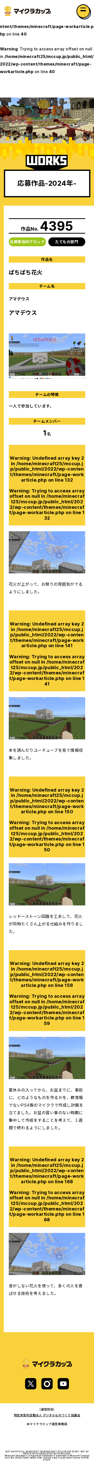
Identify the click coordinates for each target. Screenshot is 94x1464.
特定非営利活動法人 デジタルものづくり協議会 (47, 1415)
